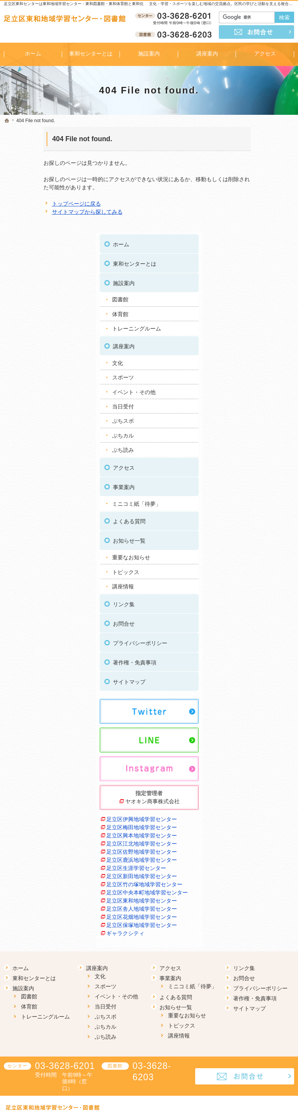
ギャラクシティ (249, 910)
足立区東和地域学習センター (259, 849)
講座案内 (247, 239)
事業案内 (247, 380)
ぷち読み (246, 342)
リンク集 (247, 497)
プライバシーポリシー (263, 536)
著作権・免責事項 (258, 555)
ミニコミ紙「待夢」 (260, 396)
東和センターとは (258, 156)
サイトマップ (252, 574)
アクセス (247, 360)
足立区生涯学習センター (259, 788)
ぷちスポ (246, 313)
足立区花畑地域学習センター (259, 882)
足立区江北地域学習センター (259, 743)
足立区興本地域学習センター (259, 727)
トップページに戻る (36, 204)
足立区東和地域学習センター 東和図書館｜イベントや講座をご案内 (180, 1101)
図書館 (244, 192)
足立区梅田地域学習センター (259, 711)
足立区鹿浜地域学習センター (259, 776)
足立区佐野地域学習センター (259, 759)
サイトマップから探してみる (47, 212)
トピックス (249, 464)
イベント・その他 (257, 284)
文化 (241, 256)
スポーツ (246, 270)
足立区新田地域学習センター (259, 800)
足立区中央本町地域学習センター (259, 833)
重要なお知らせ (255, 450)
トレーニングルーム (260, 221)
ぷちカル (246, 328)
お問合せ (247, 516)
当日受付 (246, 299)
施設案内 (247, 176)
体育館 (244, 207)
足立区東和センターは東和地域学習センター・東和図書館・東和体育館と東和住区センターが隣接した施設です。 (103, 4)
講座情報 (246, 479)
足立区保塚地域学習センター (259, 898)
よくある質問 (252, 414)
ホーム (244, 137)
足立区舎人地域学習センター (259, 865)
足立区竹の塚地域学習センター (259, 816)
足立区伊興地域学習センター (259, 694)
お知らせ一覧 (252, 433)
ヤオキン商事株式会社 (262, 672)
